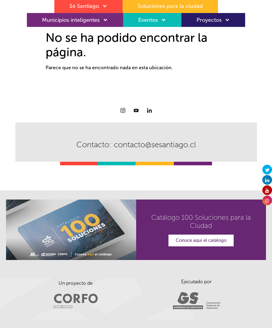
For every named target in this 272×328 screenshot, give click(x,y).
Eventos (152, 18)
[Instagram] (122, 110)
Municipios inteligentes (75, 18)
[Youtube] (136, 110)
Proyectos (213, 18)
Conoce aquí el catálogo (201, 240)
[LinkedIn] (149, 110)
